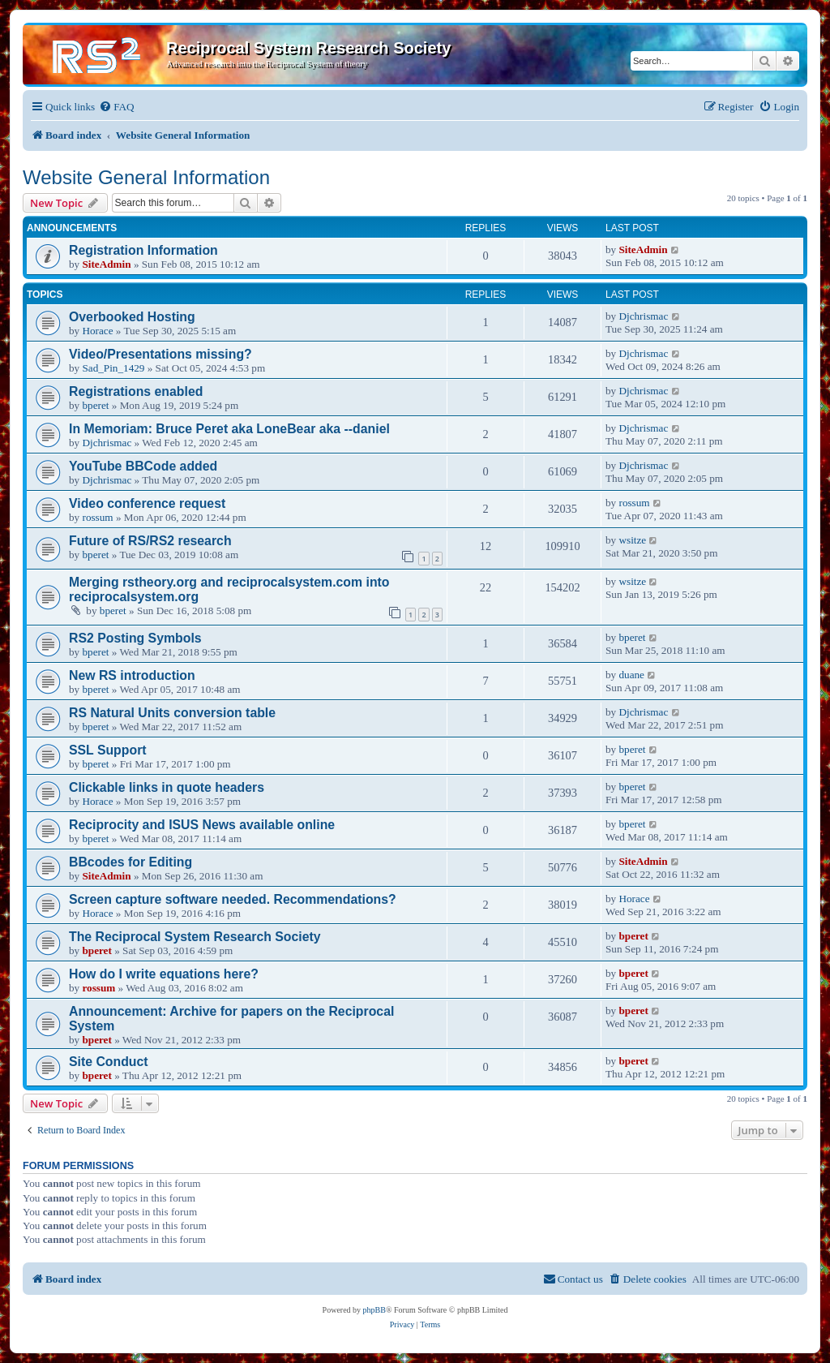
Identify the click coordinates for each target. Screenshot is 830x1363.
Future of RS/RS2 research (150, 541)
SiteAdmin (106, 264)
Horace (97, 331)
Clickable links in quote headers (166, 787)
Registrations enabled (136, 391)
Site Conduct (108, 1061)
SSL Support (108, 750)
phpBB (374, 1309)
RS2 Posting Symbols (135, 638)
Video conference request (147, 503)
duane (631, 675)
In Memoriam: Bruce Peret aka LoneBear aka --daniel (229, 429)
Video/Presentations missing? (160, 354)
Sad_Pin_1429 (113, 368)
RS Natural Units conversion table (172, 713)
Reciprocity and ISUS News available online (202, 825)
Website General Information (146, 177)
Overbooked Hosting (132, 317)
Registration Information (143, 250)
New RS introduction (132, 675)
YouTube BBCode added (143, 466)
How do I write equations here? (164, 974)
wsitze (632, 540)
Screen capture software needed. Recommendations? (232, 899)
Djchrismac (643, 316)
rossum (97, 517)
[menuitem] (116, 106)
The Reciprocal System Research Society (195, 937)
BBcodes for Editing (130, 862)
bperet (95, 405)
